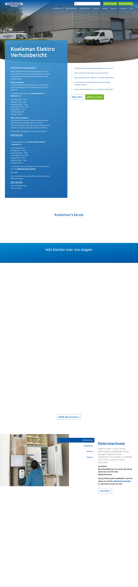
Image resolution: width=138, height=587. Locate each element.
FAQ (131, 8)
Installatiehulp (85, 8)
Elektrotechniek (71, 8)
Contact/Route (57, 8)
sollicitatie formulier (122, 481)
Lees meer (104, 491)
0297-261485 (17, 182)
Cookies (31, 585)
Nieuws (105, 8)
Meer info (77, 97)
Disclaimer (43, 585)
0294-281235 (17, 135)
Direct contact (94, 97)
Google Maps (38, 530)
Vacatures (123, 8)
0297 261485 (15, 520)
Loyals (126, 585)
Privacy (54, 585)
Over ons (113, 8)
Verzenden (39, 551)
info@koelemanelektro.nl (20, 523)
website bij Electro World (25, 169)
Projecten (96, 8)
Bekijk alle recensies (69, 417)
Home (77, 555)
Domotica (90, 451)
